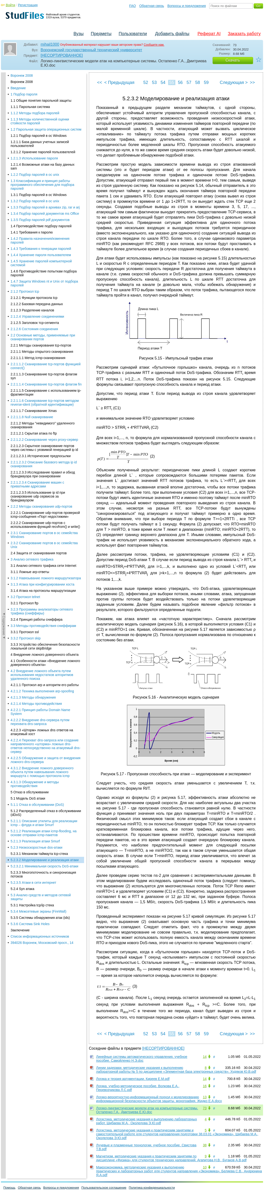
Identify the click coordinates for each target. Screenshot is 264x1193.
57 (188, 82)
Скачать (233, 60)
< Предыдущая (119, 82)
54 (162, 82)
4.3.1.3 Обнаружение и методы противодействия (35, 79)
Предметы (101, 33)
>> (252, 82)
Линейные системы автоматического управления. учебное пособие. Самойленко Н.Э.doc (141, 1058)
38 (205, 1145)
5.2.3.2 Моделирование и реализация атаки (45, 155)
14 (205, 1057)
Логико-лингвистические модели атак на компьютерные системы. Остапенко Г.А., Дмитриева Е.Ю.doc (147, 1110)
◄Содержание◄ (4, 156)
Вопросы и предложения (186, 6)
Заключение (20, 225)
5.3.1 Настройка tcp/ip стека (32, 200)
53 (154, 82)
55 (171, 82)
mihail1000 (50, 44)
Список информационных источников (40, 231)
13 (205, 1097)
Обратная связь (151, 6)
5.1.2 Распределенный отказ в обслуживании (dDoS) (46, 108)
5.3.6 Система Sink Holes (30, 219)
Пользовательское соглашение (103, 1187)
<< (99, 82)
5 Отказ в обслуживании (30, 87)
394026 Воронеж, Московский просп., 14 (42, 238)
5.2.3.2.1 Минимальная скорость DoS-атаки (44, 161)
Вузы (79, 33)
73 (205, 1108)
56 (180, 82)
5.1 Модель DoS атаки (28, 93)
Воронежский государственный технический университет (91, 50)
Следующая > (234, 82)
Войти (10, 5)
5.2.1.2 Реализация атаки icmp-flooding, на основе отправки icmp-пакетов (43, 128)
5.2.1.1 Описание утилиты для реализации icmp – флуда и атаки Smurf (44, 118)
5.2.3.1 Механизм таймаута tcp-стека (39, 149)
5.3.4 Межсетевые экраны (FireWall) (38, 206)
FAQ (132, 6)
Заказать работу (244, 33)
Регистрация (28, 5)
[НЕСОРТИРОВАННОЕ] (62, 55)
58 (197, 82)
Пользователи (133, 33)
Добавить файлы (172, 33)
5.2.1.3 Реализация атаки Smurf (35, 136)
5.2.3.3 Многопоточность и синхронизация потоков (43, 169)
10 (205, 1167)
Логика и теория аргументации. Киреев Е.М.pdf (133, 1079)
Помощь (9, 1187)
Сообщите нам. (154, 44)
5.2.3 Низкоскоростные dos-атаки (36, 142)
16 (205, 1086)
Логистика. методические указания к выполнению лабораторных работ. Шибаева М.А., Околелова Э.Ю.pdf (146, 1121)
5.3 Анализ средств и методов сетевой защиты (41, 192)
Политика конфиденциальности (152, 1187)
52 (145, 82)
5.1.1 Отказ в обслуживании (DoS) (37, 99)
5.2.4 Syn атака (22, 184)
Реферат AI (209, 33)
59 (206, 82)
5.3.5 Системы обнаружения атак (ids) (40, 213)
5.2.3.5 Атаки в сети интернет (33, 177)
